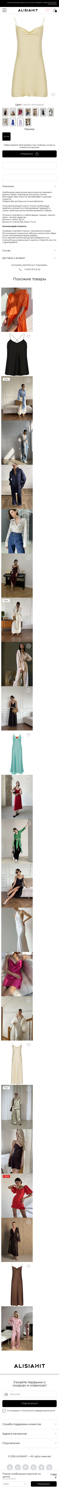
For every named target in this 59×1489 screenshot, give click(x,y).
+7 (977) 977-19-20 (29, 269)
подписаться (30, 1403)
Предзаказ (43, 1484)
